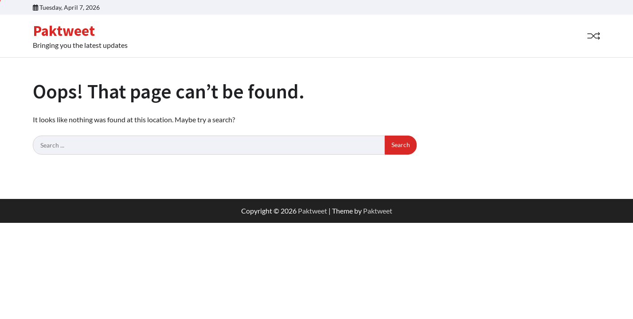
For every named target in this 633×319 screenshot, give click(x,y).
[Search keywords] (209, 145)
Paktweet (64, 30)
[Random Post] (593, 36)
